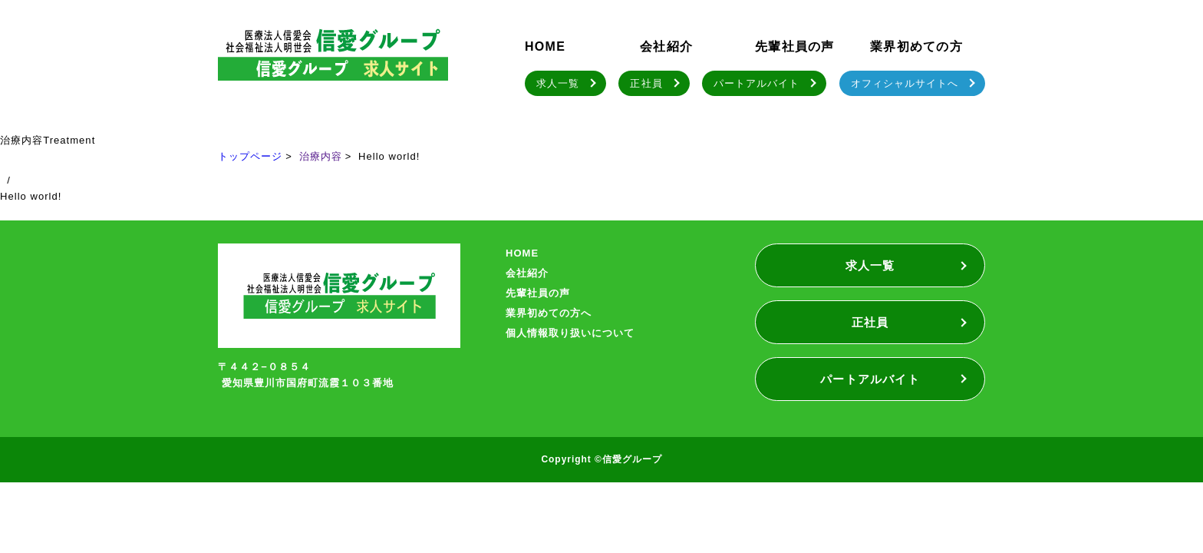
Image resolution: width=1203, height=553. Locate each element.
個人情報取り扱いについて (570, 333)
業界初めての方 (916, 46)
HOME (545, 46)
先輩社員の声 (795, 46)
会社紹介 (666, 46)
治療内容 (320, 156)
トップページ (250, 156)
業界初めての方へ (549, 313)
